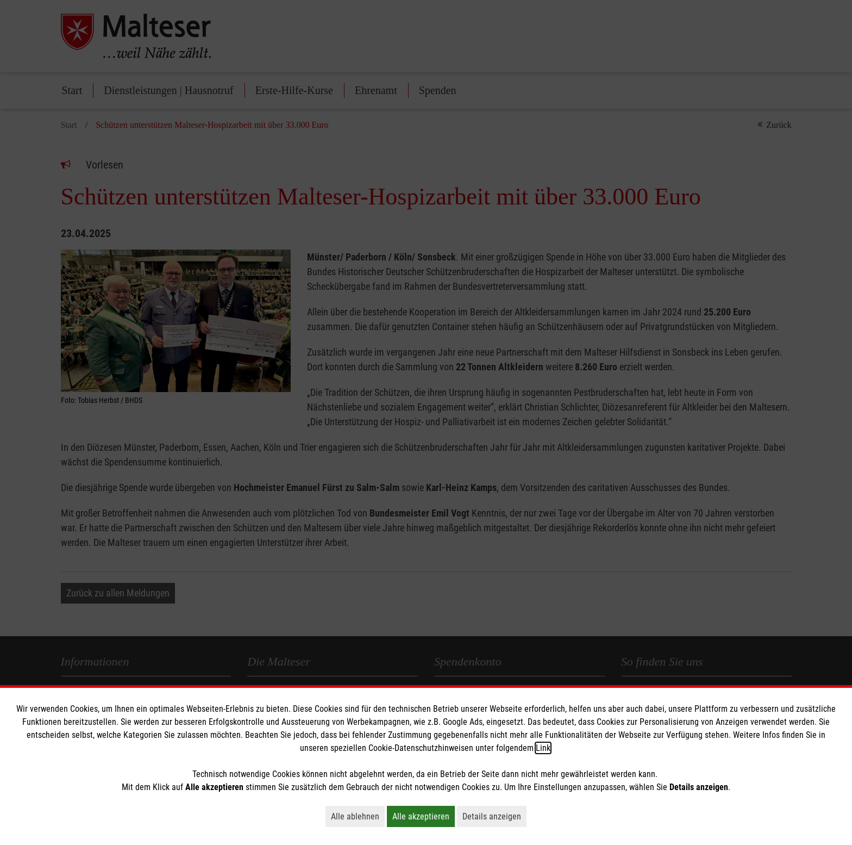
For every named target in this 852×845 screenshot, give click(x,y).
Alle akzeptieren (423, 816)
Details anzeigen (494, 816)
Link (543, 748)
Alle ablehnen (358, 816)
